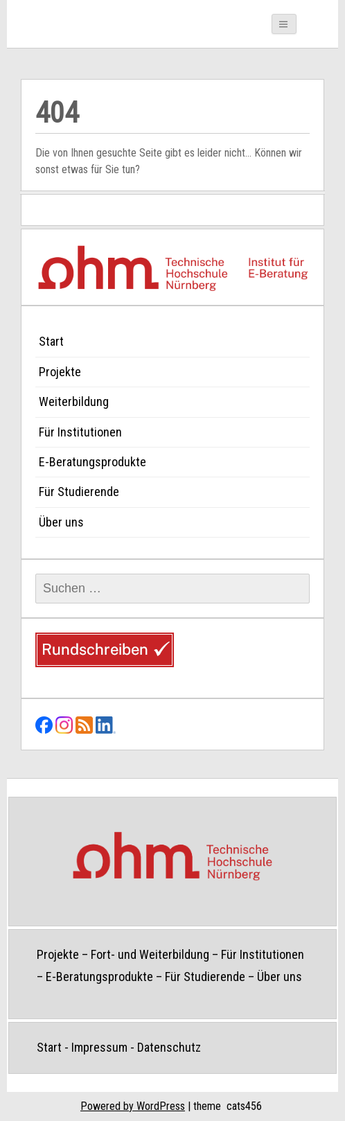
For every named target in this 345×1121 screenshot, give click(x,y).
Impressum (99, 1047)
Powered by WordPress (132, 1106)
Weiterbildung (74, 401)
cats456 (244, 1106)
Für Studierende (79, 491)
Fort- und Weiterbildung (150, 954)
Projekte (60, 371)
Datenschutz (169, 1047)
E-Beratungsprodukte (92, 461)
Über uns (61, 522)
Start (51, 341)
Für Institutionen (80, 432)
